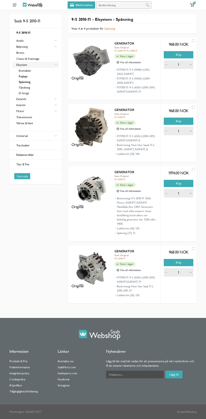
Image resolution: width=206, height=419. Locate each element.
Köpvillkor (15, 385)
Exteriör (21, 99)
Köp (178, 55)
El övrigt (24, 93)
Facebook (63, 379)
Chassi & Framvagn (27, 58)
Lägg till (173, 374)
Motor (20, 111)
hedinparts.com (67, 373)
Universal (36, 136)
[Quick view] (193, 40)
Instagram (64, 385)
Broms (20, 52)
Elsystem (21, 64)
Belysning (22, 46)
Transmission (24, 117)
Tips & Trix (22, 164)
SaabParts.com (67, 367)
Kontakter (25, 70)
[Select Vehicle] (81, 5)
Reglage (23, 76)
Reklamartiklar (25, 154)
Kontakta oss (66, 361)
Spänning (24, 82)
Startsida (22, 176)
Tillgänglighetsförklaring (23, 391)
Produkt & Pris (18, 361)
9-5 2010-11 (23, 32)
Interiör (21, 105)
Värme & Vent (24, 123)
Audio (20, 40)
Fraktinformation (19, 367)
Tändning (24, 87)
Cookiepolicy (17, 379)
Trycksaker (23, 145)
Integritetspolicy (19, 373)
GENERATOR (124, 43)
